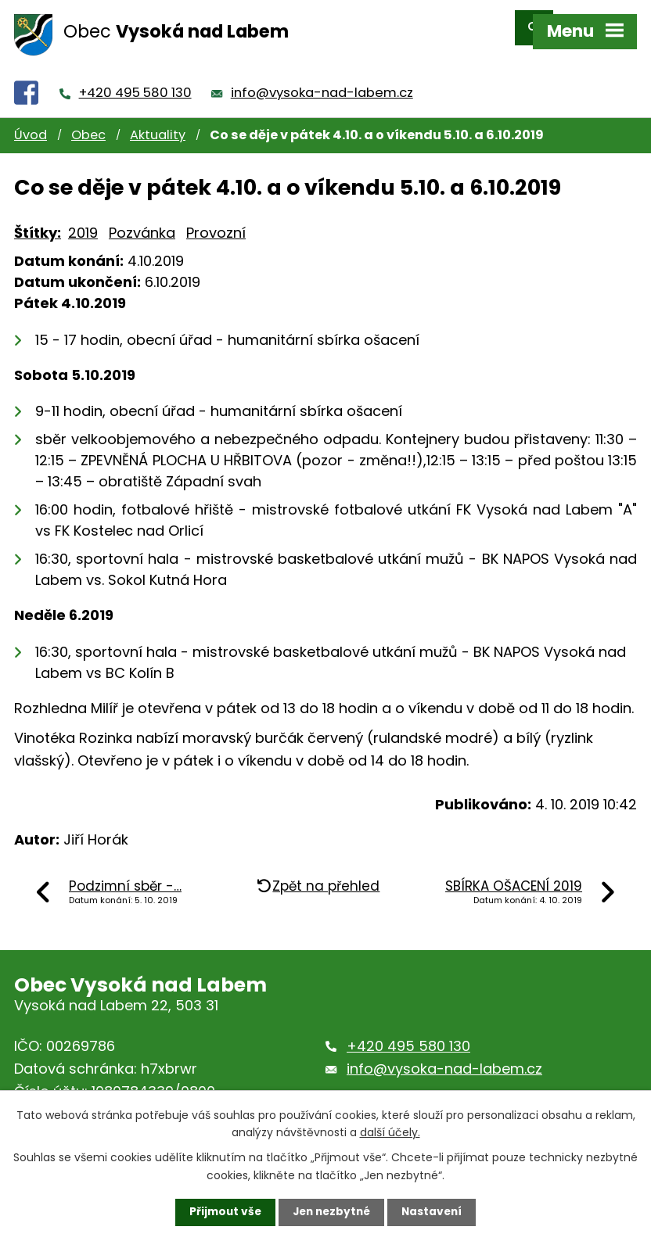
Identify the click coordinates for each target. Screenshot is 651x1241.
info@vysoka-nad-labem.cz (322, 79)
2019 (83, 218)
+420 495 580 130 (135, 79)
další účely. (390, 1131)
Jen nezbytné (331, 1212)
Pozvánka (142, 218)
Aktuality (157, 122)
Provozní (216, 218)
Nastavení (435, 1212)
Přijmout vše (222, 1212)
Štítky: (37, 218)
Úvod (30, 122)
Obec (88, 122)
